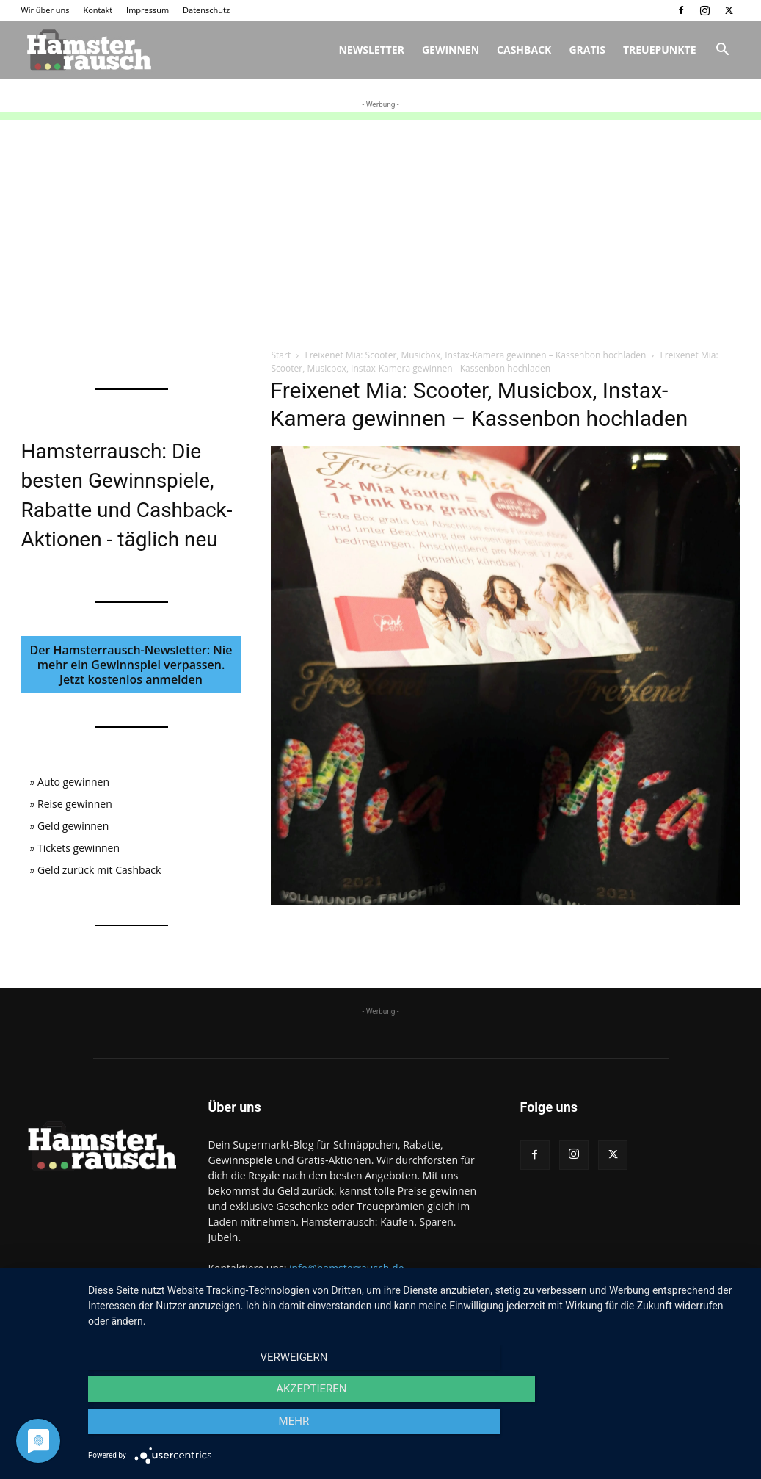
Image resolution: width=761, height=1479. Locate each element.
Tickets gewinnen (78, 848)
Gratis (587, 50)
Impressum (147, 9)
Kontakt (97, 9)
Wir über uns (45, 9)
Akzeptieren (417, 1428)
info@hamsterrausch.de (346, 1268)
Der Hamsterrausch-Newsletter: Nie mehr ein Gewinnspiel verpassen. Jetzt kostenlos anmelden (131, 664)
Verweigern (187, 1428)
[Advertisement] (380, 222)
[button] (722, 51)
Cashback (524, 50)
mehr (648, 1428)
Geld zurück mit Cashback (99, 870)
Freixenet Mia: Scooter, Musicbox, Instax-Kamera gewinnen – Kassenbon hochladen (475, 355)
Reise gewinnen (74, 804)
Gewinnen (450, 50)
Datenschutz (206, 9)
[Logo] (87, 50)
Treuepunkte (659, 50)
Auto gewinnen (73, 782)
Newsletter (371, 50)
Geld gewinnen (73, 826)
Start (281, 355)
